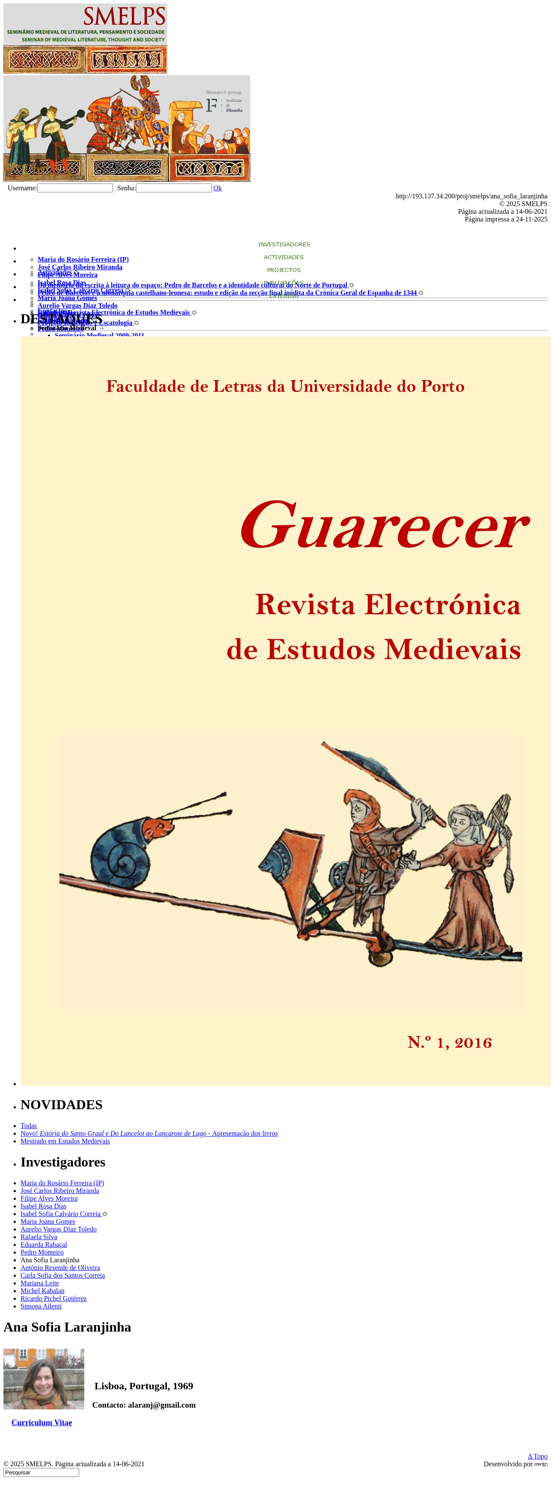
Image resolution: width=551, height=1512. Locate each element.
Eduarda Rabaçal (44, 1244)
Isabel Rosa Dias (44, 1206)
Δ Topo (538, 1456)
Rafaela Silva (39, 1236)
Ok (217, 188)
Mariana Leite (40, 1283)
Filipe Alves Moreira (49, 1198)
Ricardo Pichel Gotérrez (54, 1298)
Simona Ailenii (41, 1306)
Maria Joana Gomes (48, 1221)
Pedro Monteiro (42, 1252)
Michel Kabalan (43, 1290)
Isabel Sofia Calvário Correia (64, 1213)
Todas (29, 1125)
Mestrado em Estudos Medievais (65, 1141)
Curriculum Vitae (42, 1422)
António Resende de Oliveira (60, 1267)
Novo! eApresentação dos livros (149, 1133)
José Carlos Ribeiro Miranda (60, 1190)
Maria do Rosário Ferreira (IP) (62, 1183)
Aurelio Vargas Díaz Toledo (59, 1229)
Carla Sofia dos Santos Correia (63, 1275)
